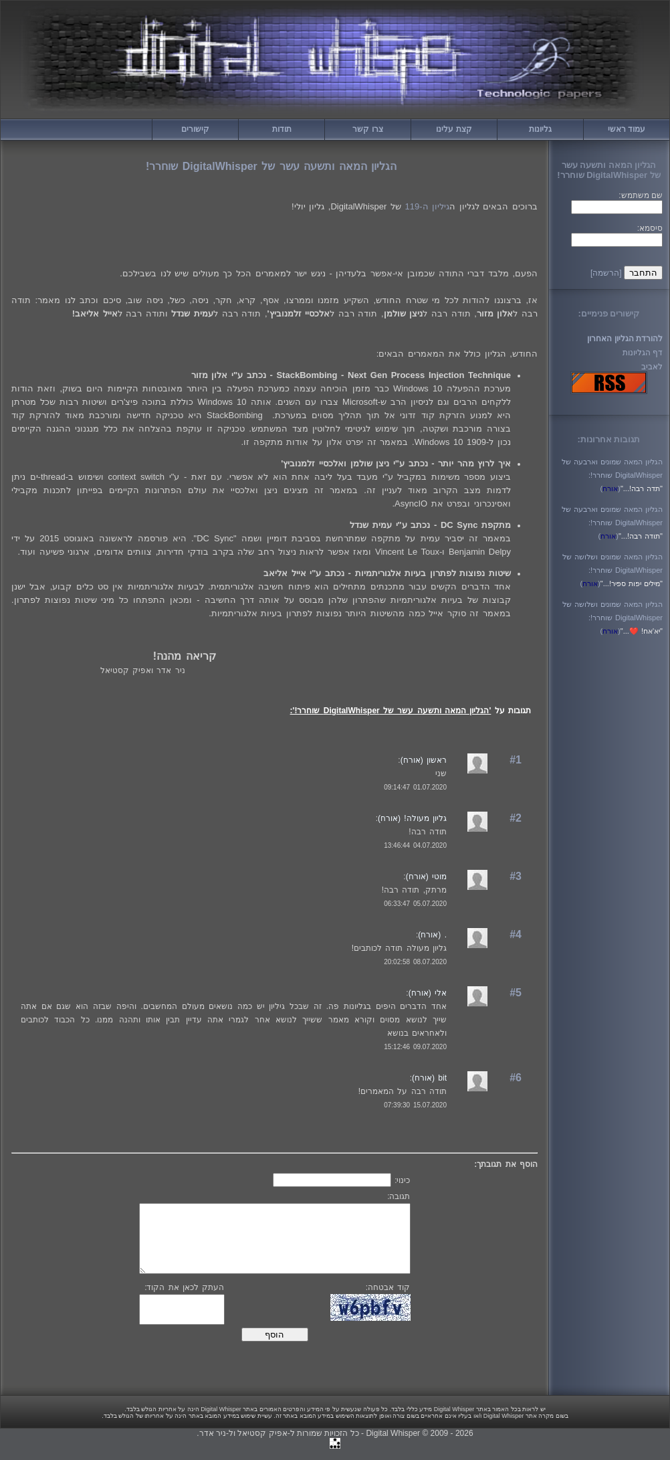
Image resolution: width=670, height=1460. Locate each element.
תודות (282, 129)
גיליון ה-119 (427, 206)
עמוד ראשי (626, 129)
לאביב (652, 366)
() (610, 488)
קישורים (195, 129)
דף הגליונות (643, 352)
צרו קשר (367, 129)
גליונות (540, 129)
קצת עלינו (453, 129)
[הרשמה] (606, 273)
